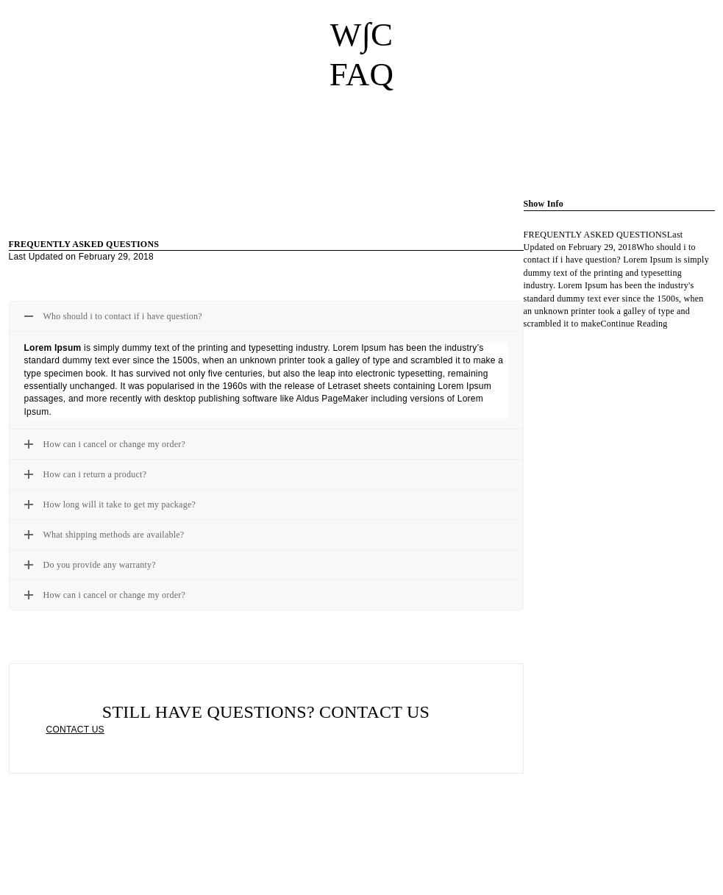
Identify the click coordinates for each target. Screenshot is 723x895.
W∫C (361, 34)
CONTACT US (75, 729)
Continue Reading (634, 323)
